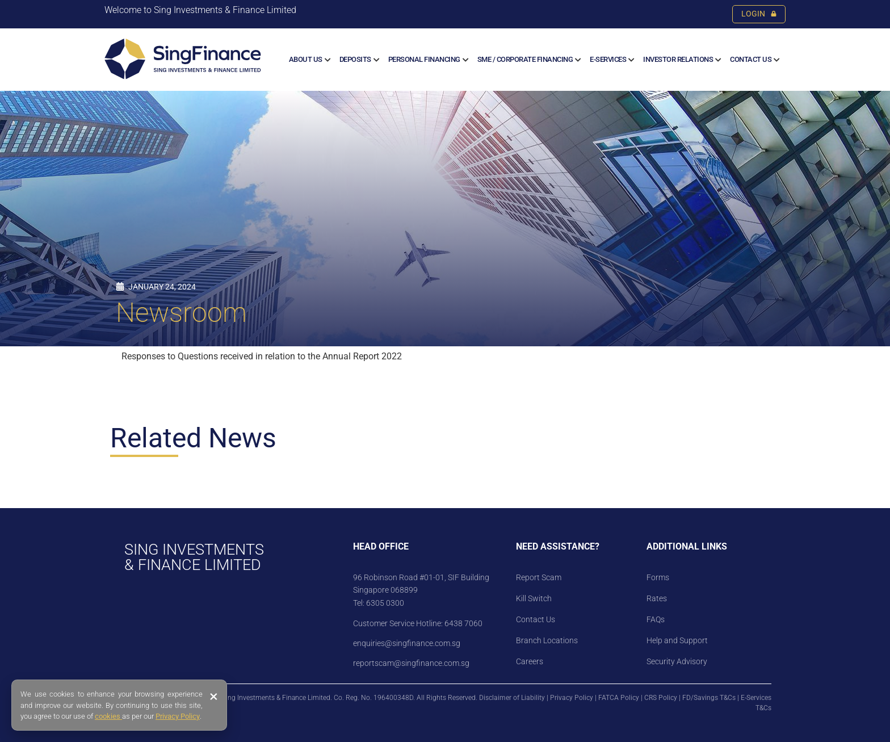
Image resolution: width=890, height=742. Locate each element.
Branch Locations (547, 640)
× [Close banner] (213, 697)
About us (305, 59)
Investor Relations (678, 59)
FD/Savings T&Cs (709, 698)
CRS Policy (660, 698)
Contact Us (750, 59)
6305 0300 (385, 602)
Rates (656, 598)
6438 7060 (462, 623)
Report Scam (538, 577)
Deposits (355, 59)
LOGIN (758, 14)
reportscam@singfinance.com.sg (411, 663)
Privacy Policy (571, 698)
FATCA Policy (618, 698)
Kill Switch (534, 598)
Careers (529, 661)
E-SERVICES (608, 59)
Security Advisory (676, 661)
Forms (657, 577)
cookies (108, 716)
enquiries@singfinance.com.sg (406, 643)
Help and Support (677, 640)
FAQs (655, 619)
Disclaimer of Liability (512, 698)
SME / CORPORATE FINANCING (525, 59)
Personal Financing (424, 59)
